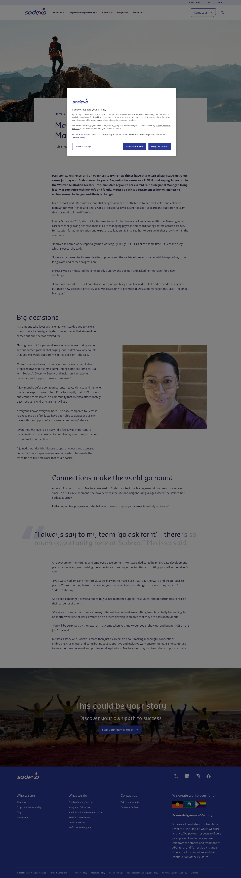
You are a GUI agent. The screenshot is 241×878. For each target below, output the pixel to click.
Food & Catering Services (81, 802)
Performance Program (80, 827)
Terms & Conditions (58, 872)
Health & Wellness (78, 822)
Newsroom (194, 2)
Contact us (203, 12)
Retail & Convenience (79, 817)
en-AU (221, 2)
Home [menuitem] (31, 11)
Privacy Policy (81, 872)
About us (21, 802)
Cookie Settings (116, 872)
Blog (19, 812)
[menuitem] (59, 12)
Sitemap (194, 872)
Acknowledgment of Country (174, 872)
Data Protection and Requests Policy (142, 872)
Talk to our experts (129, 802)
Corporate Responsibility (29, 807)
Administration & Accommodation (86, 812)
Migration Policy (98, 872)
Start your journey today (120, 730)
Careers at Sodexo (129, 807)
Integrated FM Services (80, 807)
